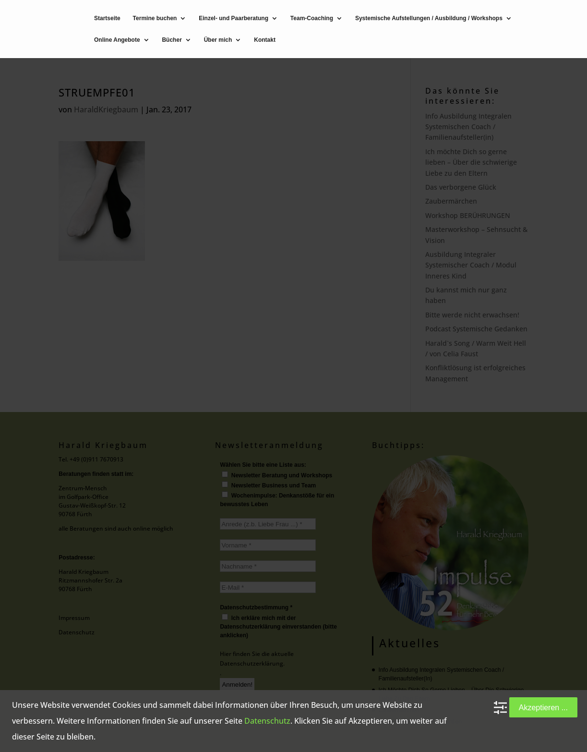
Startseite (107, 18)
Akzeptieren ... (543, 707)
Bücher (171, 40)
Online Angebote (117, 40)
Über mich (218, 40)
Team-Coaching (311, 18)
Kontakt (265, 40)
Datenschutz (267, 721)
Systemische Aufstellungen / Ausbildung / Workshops (429, 18)
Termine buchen (155, 18)
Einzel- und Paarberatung (233, 18)
